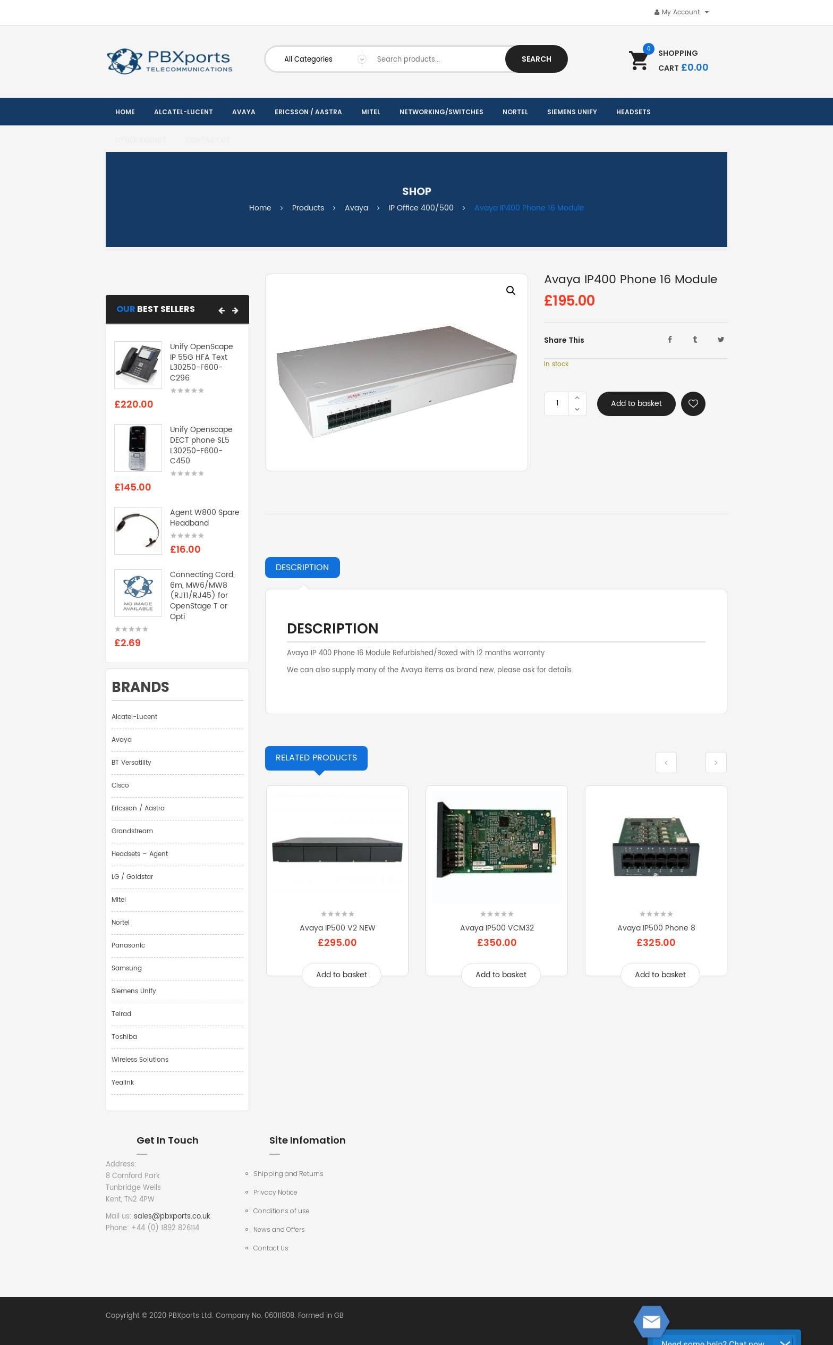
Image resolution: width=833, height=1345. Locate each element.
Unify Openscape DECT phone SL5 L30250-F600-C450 (201, 445)
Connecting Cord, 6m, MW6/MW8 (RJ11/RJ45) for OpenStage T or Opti (202, 596)
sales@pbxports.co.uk (172, 1216)
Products (308, 208)
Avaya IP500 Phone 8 (656, 928)
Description (302, 567)
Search (536, 59)
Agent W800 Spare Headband (205, 517)
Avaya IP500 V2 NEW (338, 928)
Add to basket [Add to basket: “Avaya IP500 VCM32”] (500, 975)
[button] (221, 310)
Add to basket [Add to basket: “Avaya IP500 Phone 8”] (660, 975)
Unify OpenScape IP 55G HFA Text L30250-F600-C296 (201, 362)
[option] (397, 372)
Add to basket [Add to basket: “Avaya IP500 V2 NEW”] (341, 975)
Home (260, 208)
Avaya (356, 208)
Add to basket (636, 403)
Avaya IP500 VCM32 (497, 928)
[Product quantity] (557, 404)
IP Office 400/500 (421, 208)
